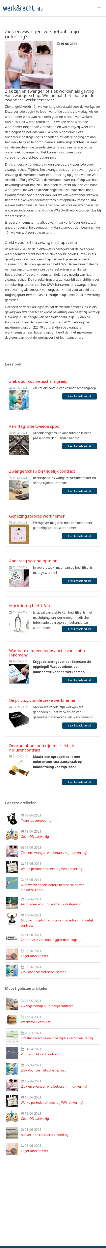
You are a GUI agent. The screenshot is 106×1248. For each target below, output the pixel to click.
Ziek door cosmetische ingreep (38, 381)
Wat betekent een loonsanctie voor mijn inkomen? (47, 653)
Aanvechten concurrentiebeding (44, 1135)
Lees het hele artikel (79, 396)
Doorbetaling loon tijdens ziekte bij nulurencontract (43, 748)
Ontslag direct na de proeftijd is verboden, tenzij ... (58, 1038)
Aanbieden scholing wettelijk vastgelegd (51, 904)
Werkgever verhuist (35, 1022)
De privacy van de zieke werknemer (42, 700)
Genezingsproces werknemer (37, 516)
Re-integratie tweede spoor (35, 426)
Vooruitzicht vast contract (40, 1054)
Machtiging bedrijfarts (31, 605)
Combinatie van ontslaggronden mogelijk (51, 940)
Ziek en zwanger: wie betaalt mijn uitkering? (54, 852)
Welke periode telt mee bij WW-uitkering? (52, 869)
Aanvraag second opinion (33, 560)
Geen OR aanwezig (35, 836)
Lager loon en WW (34, 956)
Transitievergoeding (36, 820)
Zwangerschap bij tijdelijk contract (42, 471)
